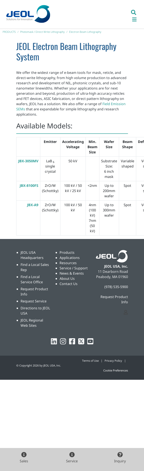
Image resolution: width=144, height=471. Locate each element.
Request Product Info (114, 299)
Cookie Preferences (115, 370)
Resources (68, 262)
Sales (24, 461)
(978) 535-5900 (116, 286)
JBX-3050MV (28, 161)
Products (67, 252)
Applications (70, 257)
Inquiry (120, 461)
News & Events (72, 273)
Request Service (34, 301)
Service (72, 461)
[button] (133, 12)
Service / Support (74, 268)
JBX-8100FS (29, 185)
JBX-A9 (32, 204)
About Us (67, 278)
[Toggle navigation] (136, 19)
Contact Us (69, 283)
